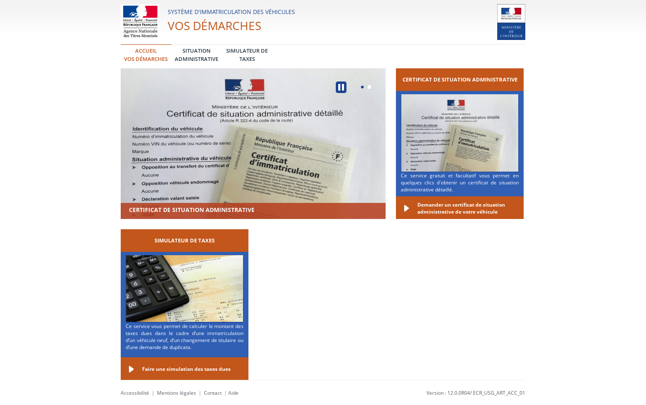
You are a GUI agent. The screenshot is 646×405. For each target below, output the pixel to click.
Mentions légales (176, 392)
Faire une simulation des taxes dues (186, 368)
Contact (213, 392)
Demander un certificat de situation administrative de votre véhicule (461, 208)
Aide (233, 392)
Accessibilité (135, 392)
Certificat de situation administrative (192, 210)
